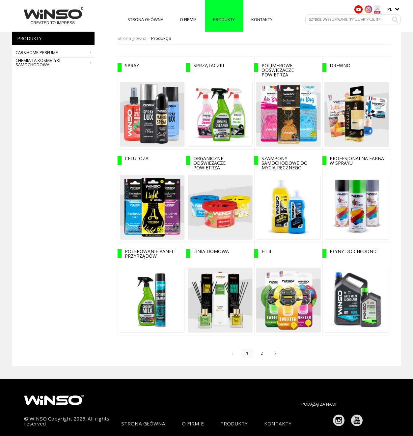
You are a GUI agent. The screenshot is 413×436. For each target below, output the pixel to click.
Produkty (224, 19)
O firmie (188, 19)
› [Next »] (277, 354)
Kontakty (261, 19)
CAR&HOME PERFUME (55, 52)
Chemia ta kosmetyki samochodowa (55, 63)
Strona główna (145, 19)
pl (389, 9)
